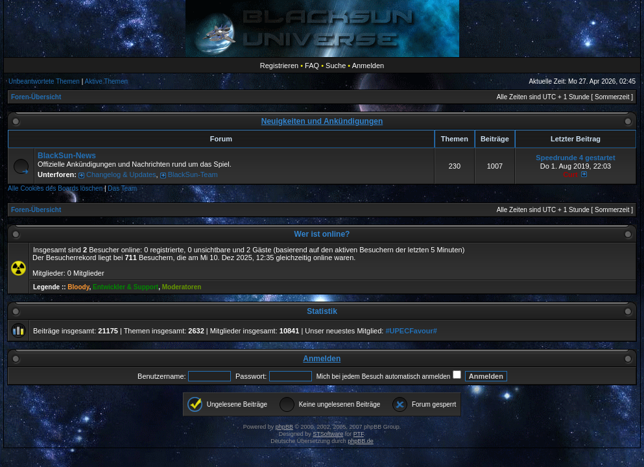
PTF (358, 434)
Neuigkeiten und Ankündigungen (322, 121)
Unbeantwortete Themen (44, 81)
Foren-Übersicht (36, 97)
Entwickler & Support (125, 287)
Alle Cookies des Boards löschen (55, 188)
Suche (336, 65)
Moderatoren (182, 287)
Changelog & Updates (121, 174)
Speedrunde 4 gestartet (575, 158)
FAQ (312, 65)
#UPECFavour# (410, 331)
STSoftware (328, 434)
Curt (570, 174)
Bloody (78, 287)
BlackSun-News (67, 155)
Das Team (122, 188)
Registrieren (279, 65)
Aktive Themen (106, 81)
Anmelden (368, 65)
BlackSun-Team (193, 174)
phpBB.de (361, 441)
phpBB (284, 427)
